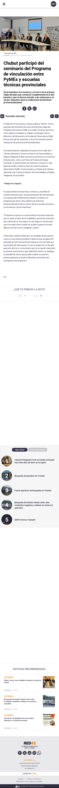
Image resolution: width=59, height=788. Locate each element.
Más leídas (19, 450)
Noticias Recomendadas (29, 669)
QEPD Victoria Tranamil (24, 520)
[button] (24, 108)
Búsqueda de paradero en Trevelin (29, 476)
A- (57, 116)
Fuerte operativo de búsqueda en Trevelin (32, 490)
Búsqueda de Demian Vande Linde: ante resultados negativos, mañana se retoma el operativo (33, 505)
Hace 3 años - (15, 55)
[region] (29, 397)
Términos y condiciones (34, 779)
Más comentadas (37, 450)
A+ (52, 116)
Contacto (20, 779)
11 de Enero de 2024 (10, 53)
